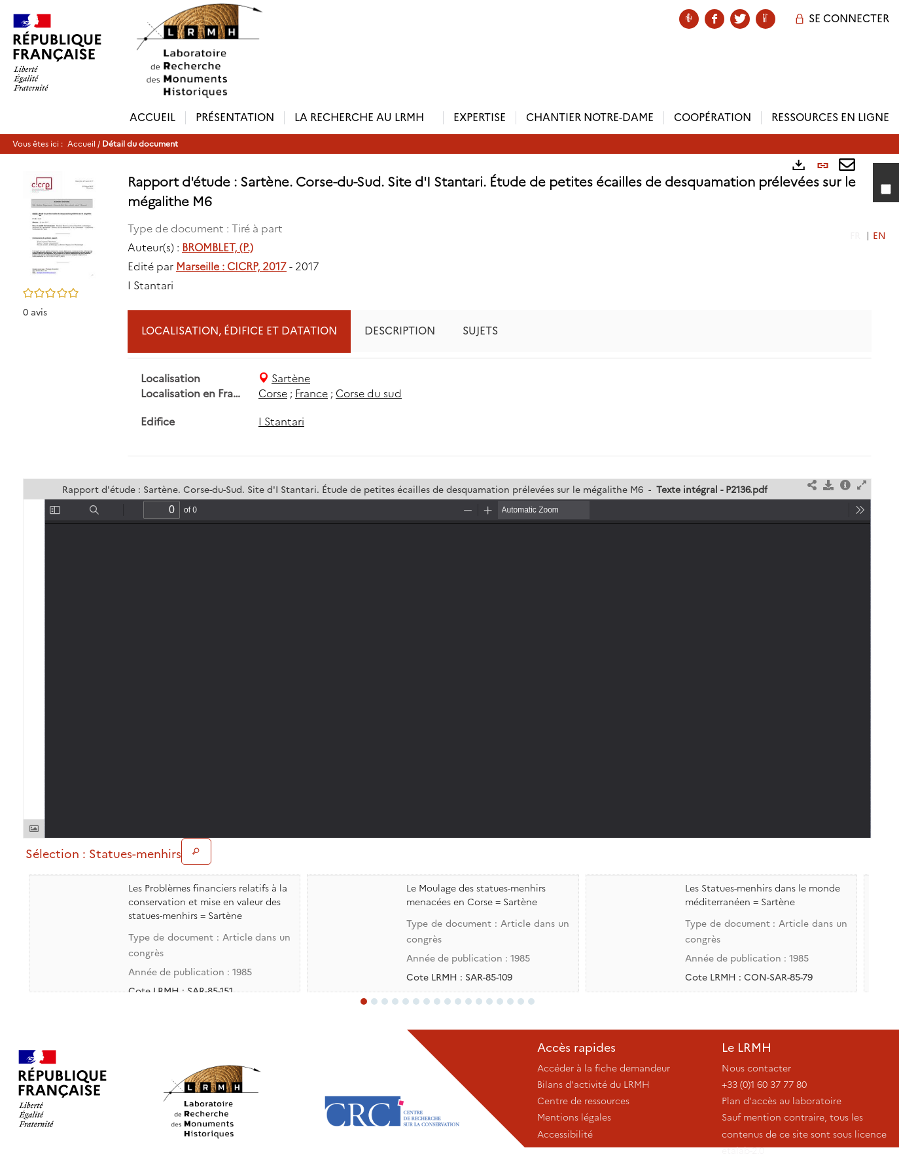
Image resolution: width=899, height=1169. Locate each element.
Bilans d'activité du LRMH (593, 1084)
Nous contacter (756, 1068)
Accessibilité (565, 1134)
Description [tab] (399, 331)
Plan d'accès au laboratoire (781, 1101)
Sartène (291, 378)
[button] (62, 225)
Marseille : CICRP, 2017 (231, 267)
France (311, 393)
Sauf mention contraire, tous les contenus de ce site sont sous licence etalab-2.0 (804, 1133)
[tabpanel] (499, 401)
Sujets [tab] (480, 331)
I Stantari (281, 422)
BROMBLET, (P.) (217, 248)
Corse (272, 393)
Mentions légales (574, 1117)
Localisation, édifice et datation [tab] (239, 331)
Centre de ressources (583, 1101)
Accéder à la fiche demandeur (603, 1068)
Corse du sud (369, 393)
